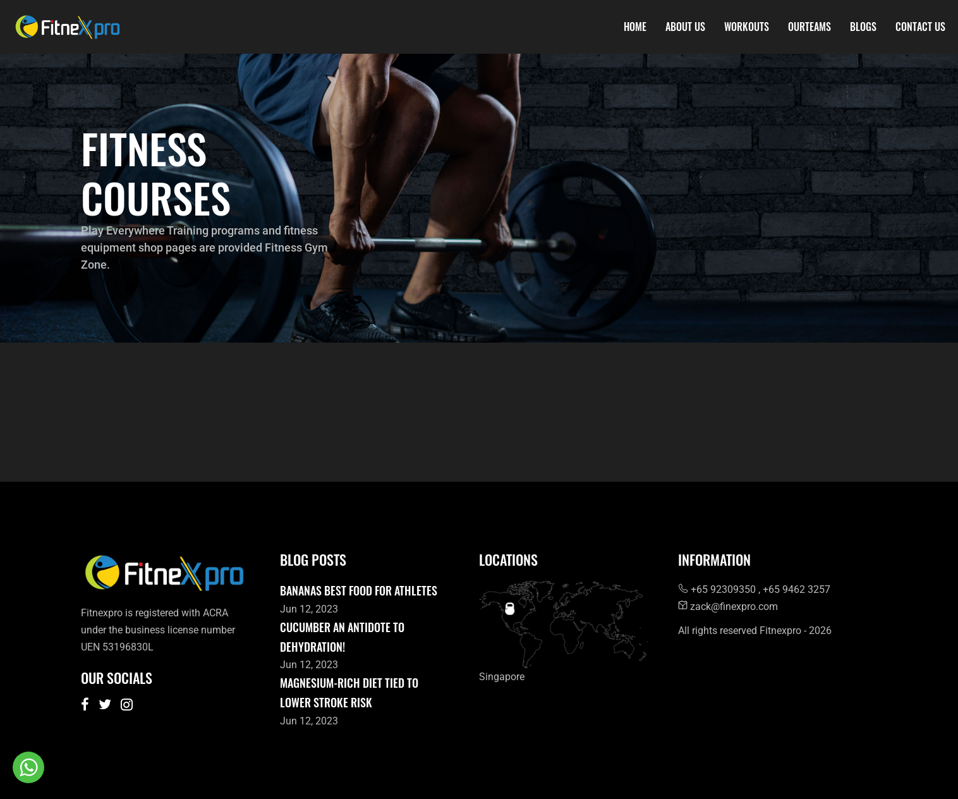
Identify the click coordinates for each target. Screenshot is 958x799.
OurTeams (809, 26)
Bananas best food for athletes (358, 590)
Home (635, 26)
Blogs (863, 26)
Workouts (746, 26)
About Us (685, 26)
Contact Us (920, 26)
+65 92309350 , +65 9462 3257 (754, 589)
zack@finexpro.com (728, 607)
